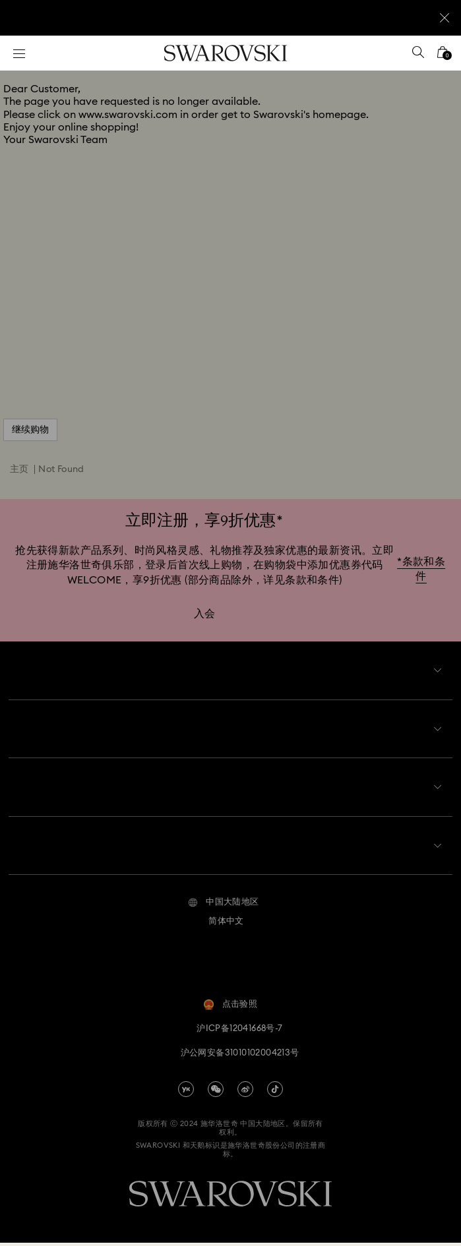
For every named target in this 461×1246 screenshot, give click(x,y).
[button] (223, 906)
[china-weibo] (245, 1092)
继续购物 (30, 429)
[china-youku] (186, 1092)
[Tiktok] (275, 1092)
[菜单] (19, 53)
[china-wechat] (216, 1092)
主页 (19, 469)
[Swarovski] (225, 53)
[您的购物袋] (442, 56)
